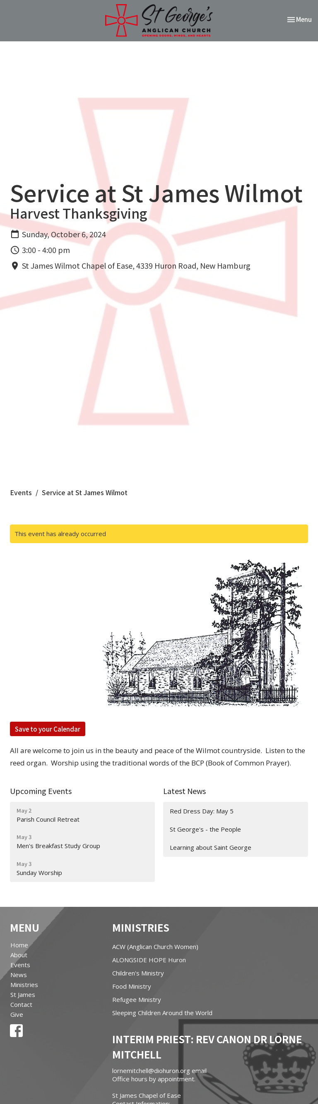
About (18, 955)
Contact (21, 1004)
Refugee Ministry (136, 999)
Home (19, 945)
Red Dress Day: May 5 (202, 811)
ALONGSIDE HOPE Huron (149, 960)
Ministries (24, 984)
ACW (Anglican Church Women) (155, 946)
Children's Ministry (138, 973)
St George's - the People (205, 829)
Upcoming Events (41, 790)
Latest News (184, 790)
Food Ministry (131, 986)
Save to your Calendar (47, 729)
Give (16, 1014)
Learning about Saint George (210, 847)
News (18, 974)
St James (22, 994)
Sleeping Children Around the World (162, 1013)
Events (21, 492)
